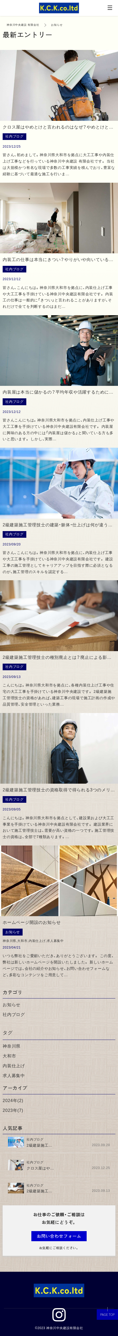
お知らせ (11, 1004)
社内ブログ (14, 1014)
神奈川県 (11, 1046)
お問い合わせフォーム (59, 1236)
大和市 (9, 1056)
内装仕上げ (14, 1066)
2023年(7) (13, 1110)
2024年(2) (13, 1100)
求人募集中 (14, 1075)
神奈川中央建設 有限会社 (23, 24)
